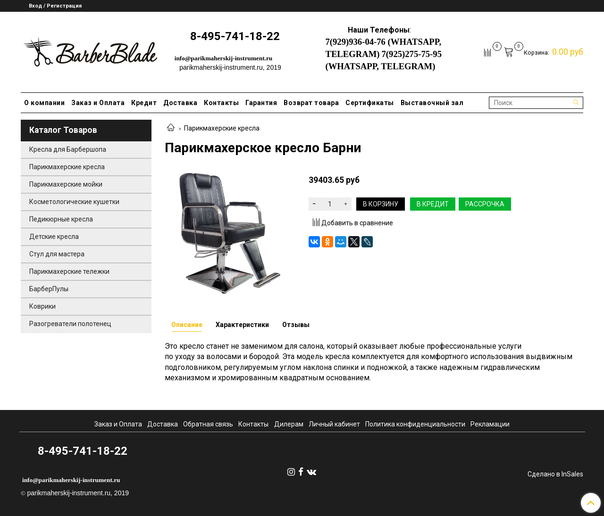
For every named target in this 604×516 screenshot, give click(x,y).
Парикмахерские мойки (65, 184)
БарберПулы (48, 289)
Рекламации (490, 424)
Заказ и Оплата (98, 102)
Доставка (180, 102)
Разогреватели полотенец (70, 324)
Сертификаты (369, 102)
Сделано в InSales (555, 474)
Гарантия (261, 102)
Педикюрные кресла (61, 219)
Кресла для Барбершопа (67, 149)
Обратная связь (208, 424)
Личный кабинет (334, 424)
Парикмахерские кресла (222, 128)
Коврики (42, 306)
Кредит (144, 102)
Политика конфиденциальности (415, 424)
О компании (44, 102)
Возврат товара (311, 102)
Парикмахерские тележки (69, 271)
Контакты (221, 102)
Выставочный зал (432, 102)
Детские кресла (54, 236)
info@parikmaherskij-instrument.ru (224, 58)
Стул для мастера (56, 254)
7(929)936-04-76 (355, 42)
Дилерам (288, 424)
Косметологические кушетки (74, 201)
